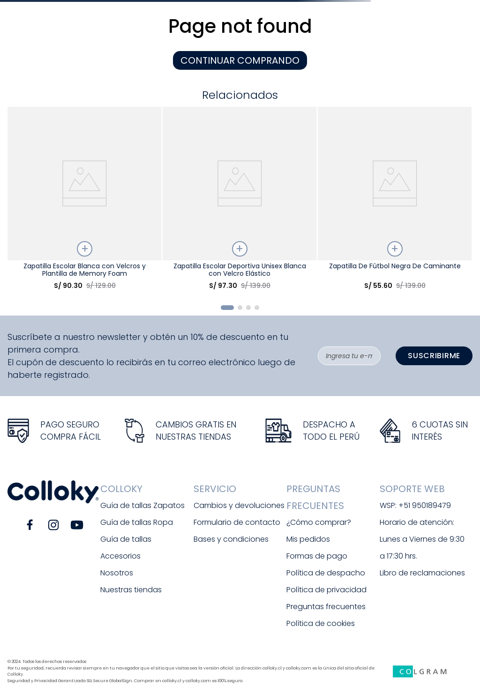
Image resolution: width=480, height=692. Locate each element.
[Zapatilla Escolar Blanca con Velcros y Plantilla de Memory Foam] (84, 202)
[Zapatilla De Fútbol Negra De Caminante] (395, 202)
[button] (227, 307)
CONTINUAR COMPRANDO (240, 60)
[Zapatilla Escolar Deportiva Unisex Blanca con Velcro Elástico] (239, 202)
